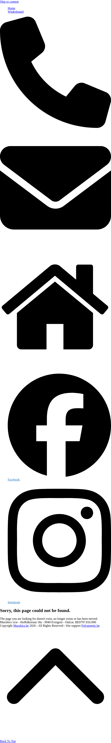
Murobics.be (21, 625)
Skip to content (9, 1)
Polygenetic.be (90, 625)
